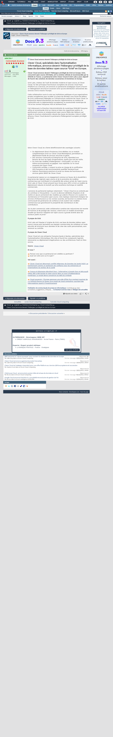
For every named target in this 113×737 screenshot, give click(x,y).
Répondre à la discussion (15, 29)
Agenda (30, 16)
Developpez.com (74, 392)
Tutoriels (21, 2)
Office (94, 5)
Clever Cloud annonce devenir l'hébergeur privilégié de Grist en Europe (43, 34)
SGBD (88, 5)
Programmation (79, 5)
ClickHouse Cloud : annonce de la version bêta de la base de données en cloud (31, 373)
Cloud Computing (46, 21)
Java (57, 5)
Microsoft (51, 5)
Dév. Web (64, 5)
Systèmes (109, 5)
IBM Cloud (66, 8)
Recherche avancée (105, 16)
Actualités (17, 302)
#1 (88, 55)
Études (71, 2)
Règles (42, 16)
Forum (9, 21)
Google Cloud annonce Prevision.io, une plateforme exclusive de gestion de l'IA (31, 378)
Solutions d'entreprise (30, 21)
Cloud (34, 5)
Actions (17, 16)
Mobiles (100, 5)
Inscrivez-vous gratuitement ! (44, 13)
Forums (11, 2)
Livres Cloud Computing (41, 11)
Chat (43, 2)
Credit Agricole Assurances (29, 339)
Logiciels (17, 21)
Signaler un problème (37, 29)
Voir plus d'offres (72, 350)
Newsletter (52, 2)
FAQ (29, 2)
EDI (70, 5)
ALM (43, 5)
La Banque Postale (25, 347)
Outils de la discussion (71, 51)
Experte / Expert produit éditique (26, 345)
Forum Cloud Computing (24, 11)
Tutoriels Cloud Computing (59, 11)
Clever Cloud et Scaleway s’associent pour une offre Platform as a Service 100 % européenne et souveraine (41, 366)
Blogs (35, 2)
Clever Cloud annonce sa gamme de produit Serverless (23, 361)
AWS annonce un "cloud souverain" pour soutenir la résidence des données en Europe (34, 357)
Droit (79, 2)
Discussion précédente (38, 314)
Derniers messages (7, 16)
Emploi (63, 2)
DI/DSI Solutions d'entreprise (21, 5)
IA (39, 5)
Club (86, 2)
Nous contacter (63, 392)
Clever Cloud (39, 246)
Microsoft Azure (75, 11)
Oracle (52, 8)
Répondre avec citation (70, 293)
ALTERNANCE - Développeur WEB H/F (29, 337)
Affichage (84, 51)
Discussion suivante (55, 314)
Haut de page (84, 392)
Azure (58, 8)
